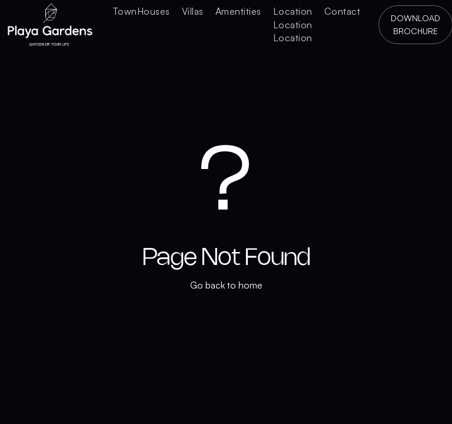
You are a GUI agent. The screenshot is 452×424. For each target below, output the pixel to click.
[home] (50, 25)
